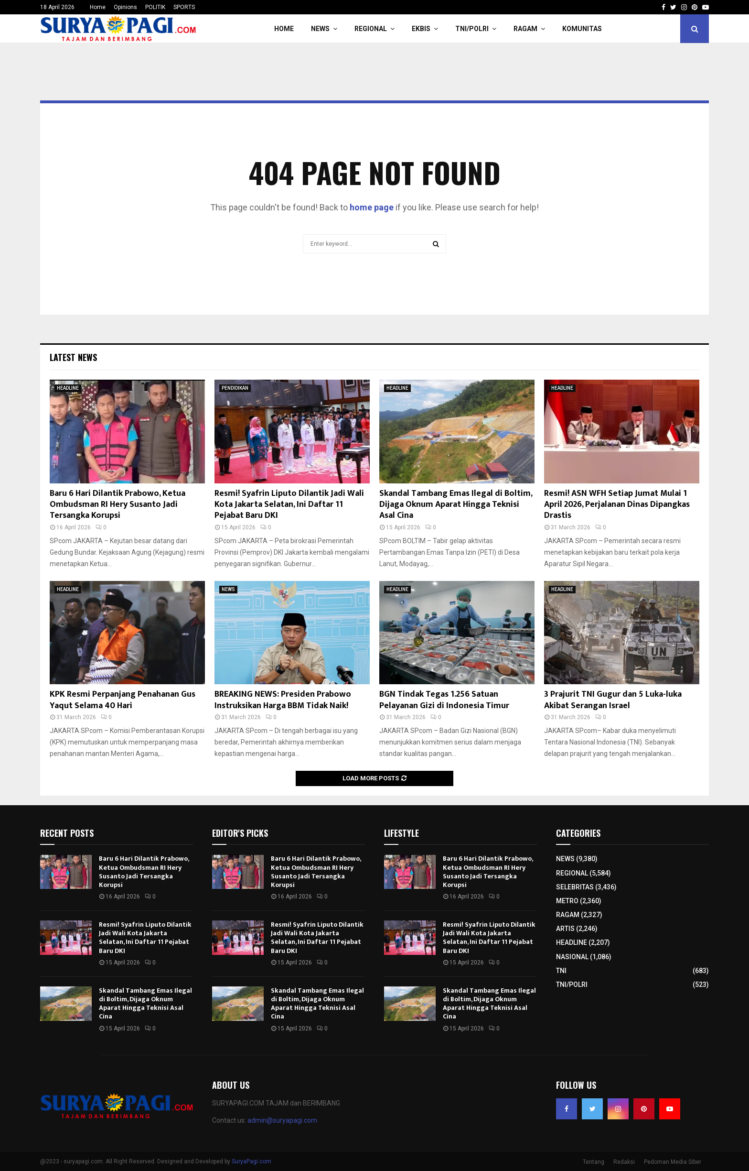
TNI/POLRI (472, 29)
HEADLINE (68, 388)
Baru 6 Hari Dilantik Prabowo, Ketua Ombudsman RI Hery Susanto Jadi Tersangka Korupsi (117, 504)
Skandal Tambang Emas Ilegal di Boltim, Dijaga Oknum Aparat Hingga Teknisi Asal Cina (455, 504)
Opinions (125, 7)
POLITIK (155, 7)
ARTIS (565, 928)
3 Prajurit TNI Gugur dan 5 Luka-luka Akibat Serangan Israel (613, 699)
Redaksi (624, 1162)
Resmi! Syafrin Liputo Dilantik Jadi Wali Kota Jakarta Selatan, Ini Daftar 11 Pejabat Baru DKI (289, 504)
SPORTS (184, 7)
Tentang (593, 1162)
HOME (284, 29)
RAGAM (525, 29)
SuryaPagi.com (251, 1161)
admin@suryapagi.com (282, 1120)
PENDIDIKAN (235, 388)
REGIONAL (370, 29)
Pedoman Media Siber (672, 1162)
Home (98, 7)
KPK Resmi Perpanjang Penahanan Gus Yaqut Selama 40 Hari (122, 699)
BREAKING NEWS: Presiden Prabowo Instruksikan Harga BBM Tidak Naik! (282, 699)
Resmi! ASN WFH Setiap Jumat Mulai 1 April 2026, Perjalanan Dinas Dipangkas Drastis (617, 504)
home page (372, 207)
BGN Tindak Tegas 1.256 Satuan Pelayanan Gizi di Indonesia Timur (444, 699)
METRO (567, 901)
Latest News (73, 357)
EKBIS (421, 29)
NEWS (320, 29)
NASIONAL (572, 957)
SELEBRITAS (575, 887)
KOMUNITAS (582, 29)
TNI (561, 970)
